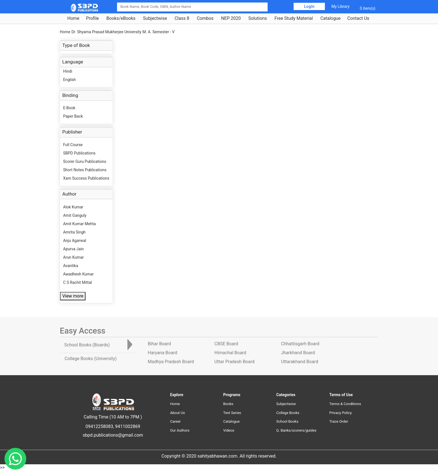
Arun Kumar (73, 257)
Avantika (70, 265)
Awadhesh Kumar (78, 274)
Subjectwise (155, 18)
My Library (340, 6)
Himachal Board (230, 352)
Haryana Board (162, 352)
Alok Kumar (73, 207)
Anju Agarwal (74, 240)
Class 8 (182, 18)
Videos (228, 430)
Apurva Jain (73, 249)
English (69, 79)
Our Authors (179, 430)
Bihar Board (159, 343)
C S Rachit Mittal (77, 282)
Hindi (67, 71)
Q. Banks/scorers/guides (296, 430)
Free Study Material (294, 18)
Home (73, 18)
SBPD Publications (79, 153)
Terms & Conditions (345, 404)
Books (228, 404)
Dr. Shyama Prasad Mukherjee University (106, 32)
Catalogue (330, 18)
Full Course (73, 144)
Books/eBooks (120, 18)
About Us (177, 413)
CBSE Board (226, 343)
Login (309, 6)
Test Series (232, 413)
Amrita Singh (74, 232)
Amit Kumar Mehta (79, 224)
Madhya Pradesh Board (171, 361)
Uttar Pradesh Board (234, 361)
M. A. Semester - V (158, 32)
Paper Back (73, 116)
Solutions (257, 18)
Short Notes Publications (84, 170)
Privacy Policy (340, 413)
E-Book (69, 108)
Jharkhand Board (298, 352)
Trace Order (338, 421)
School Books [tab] (87, 345)
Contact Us (358, 18)
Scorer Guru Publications (84, 161)
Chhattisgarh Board (300, 343)
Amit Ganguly (74, 215)
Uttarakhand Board (299, 361)
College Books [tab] (90, 358)
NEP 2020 (231, 18)
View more (72, 296)
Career (175, 421)
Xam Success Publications (86, 178)
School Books (287, 421)
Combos (205, 18)
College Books (287, 413)
